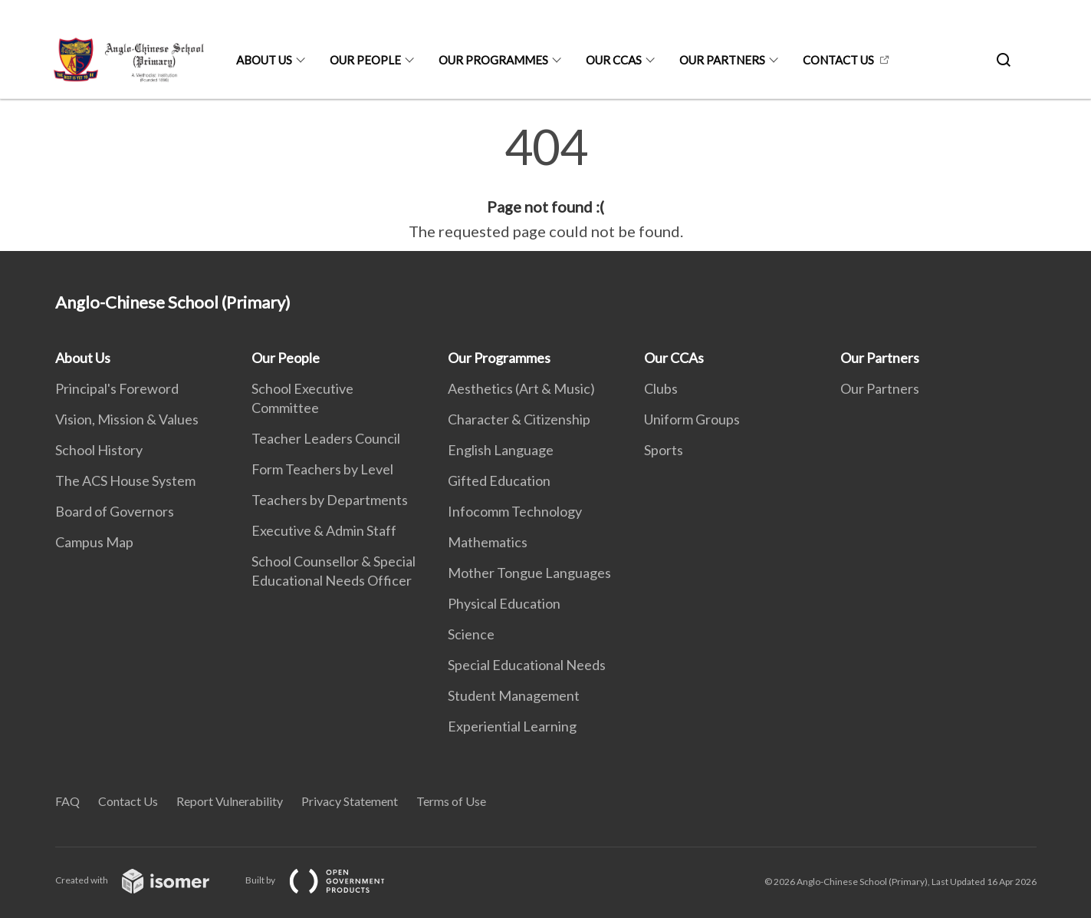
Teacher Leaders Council (325, 438)
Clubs (661, 388)
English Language (501, 449)
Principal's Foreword (117, 388)
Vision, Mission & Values (127, 419)
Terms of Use (451, 801)
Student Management (514, 695)
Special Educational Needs (527, 664)
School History (99, 449)
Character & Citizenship (519, 419)
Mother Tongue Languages (529, 572)
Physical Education (504, 603)
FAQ (67, 801)
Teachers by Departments (329, 499)
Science (471, 634)
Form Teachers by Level (322, 469)
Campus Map (94, 541)
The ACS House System (125, 480)
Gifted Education (499, 480)
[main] (545, 182)
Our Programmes (493, 60)
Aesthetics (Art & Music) (521, 388)
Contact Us (838, 60)
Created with (144, 880)
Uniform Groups (692, 419)
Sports (663, 449)
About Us (264, 60)
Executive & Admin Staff (323, 530)
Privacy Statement (349, 801)
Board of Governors (114, 511)
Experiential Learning (512, 726)
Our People (365, 60)
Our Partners (722, 60)
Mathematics (487, 541)
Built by (327, 880)
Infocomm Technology (515, 511)
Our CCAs (614, 60)
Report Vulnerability (229, 801)
